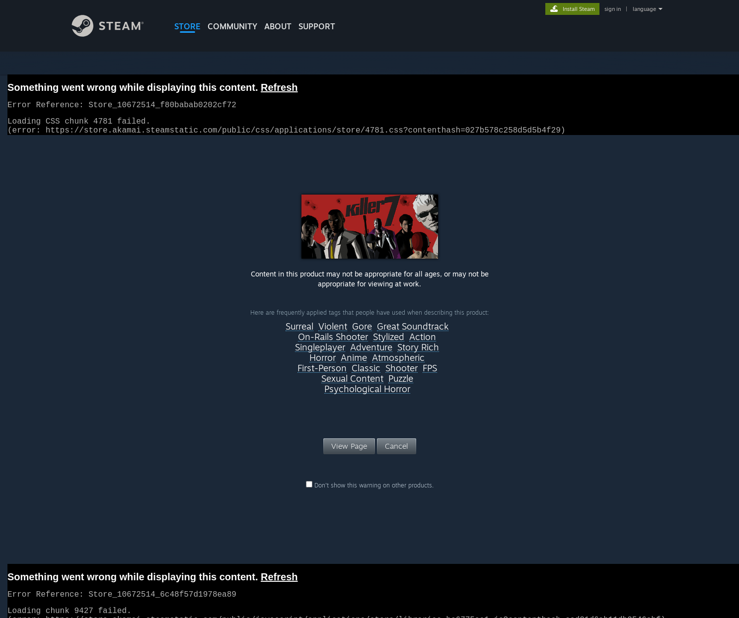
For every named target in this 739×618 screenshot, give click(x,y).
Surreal (299, 332)
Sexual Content (352, 384)
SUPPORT (316, 26)
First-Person (322, 374)
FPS (430, 374)
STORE (187, 26)
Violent (332, 332)
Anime (354, 363)
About (278, 26)
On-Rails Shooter (333, 343)
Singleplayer (320, 353)
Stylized (388, 343)
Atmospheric (398, 363)
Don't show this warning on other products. (370, 491)
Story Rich (418, 353)
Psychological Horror (367, 395)
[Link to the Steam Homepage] (115, 34)
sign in (612, 8)
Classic (366, 374)
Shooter (401, 374)
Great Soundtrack (412, 332)
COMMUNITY (232, 26)
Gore (362, 332)
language (644, 8)
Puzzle (400, 384)
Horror (322, 363)
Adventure (371, 353)
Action (422, 343)
